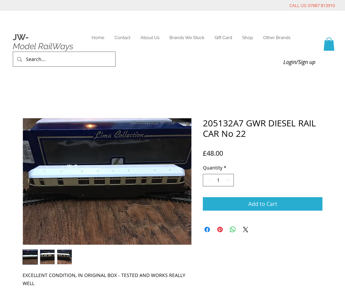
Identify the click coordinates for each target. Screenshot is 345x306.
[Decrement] (208, 180)
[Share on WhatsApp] (233, 229)
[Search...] (63, 59)
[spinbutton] (218, 180)
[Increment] (228, 180)
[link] (329, 44)
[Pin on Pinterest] (220, 229)
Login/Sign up (299, 62)
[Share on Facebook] (207, 229)
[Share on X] (246, 229)
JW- (21, 37)
